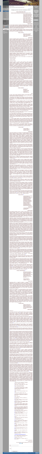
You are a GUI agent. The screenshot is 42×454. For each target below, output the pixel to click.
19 (14, 419)
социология (7, 16)
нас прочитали (6, 9)
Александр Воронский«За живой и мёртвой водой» (36, 14)
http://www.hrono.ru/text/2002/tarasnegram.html (20, 434)
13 (14, 406)
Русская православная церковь (36, 28)
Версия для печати (12, 6)
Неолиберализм (13, 7)
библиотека (7, 11)
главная (7, 6)
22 (15, 424)
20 (14, 420)
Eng (37, 0)
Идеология (11, 7)
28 (14, 435)
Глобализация (16, 7)
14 (14, 410)
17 (14, 415)
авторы (7, 20)
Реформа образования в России (21, 7)
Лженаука (36, 31)
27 (14, 434)
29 (14, 437)
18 (14, 417)
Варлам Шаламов (36, 6)
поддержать (0, 9)
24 (14, 428)
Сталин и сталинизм (36, 29)
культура (7, 17)
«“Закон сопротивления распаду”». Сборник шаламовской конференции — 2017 (36, 16)
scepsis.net (30, 452)
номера (7, 8)
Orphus (4, 31)
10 (14, 399)
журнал (7, 7)
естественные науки (6, 18)
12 (14, 403)
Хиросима (36, 7)
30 (14, 438)
